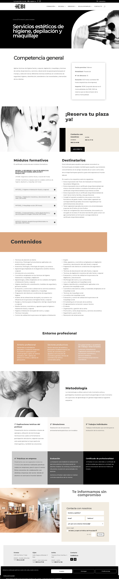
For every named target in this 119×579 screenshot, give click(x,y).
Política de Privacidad (9, 575)
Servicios (71, 6)
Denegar (84, 571)
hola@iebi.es (74, 555)
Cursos (15, 19)
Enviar (101, 534)
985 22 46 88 (75, 142)
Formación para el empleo (26, 19)
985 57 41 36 (58, 562)
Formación (51, 6)
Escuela (61, 6)
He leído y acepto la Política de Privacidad (82, 531)
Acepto (61, 571)
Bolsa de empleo (84, 6)
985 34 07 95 (89, 140)
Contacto (98, 6)
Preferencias (106, 571)
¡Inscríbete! (77, 149)
